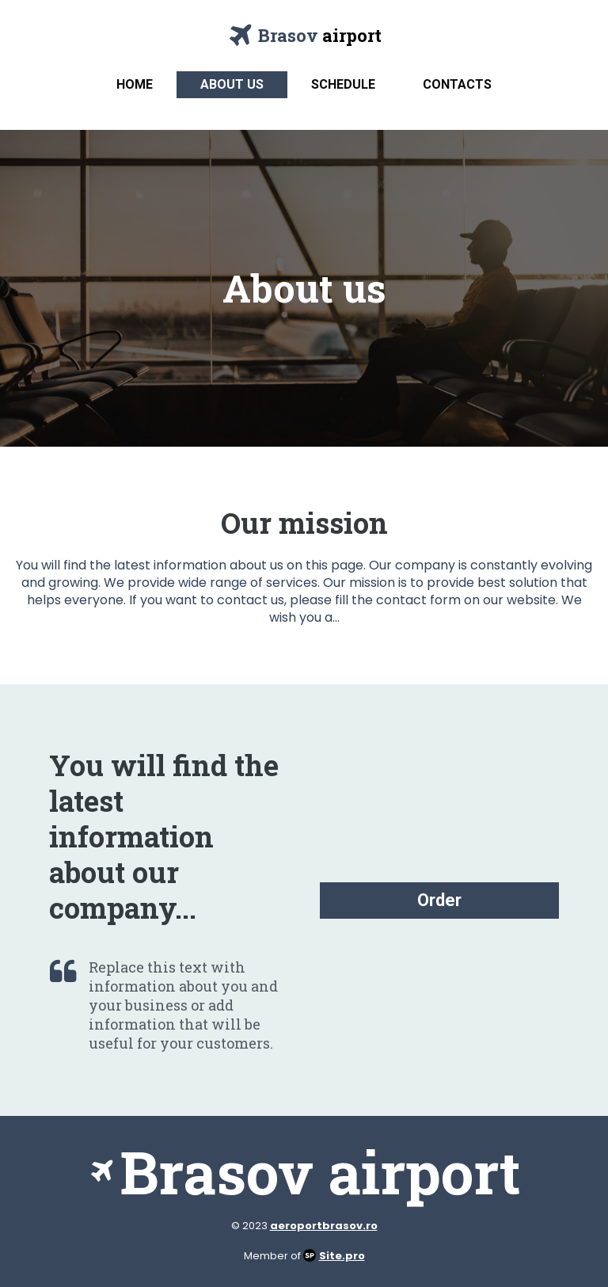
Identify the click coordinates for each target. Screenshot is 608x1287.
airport (352, 35)
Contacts (457, 84)
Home (134, 84)
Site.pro (342, 1255)
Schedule (343, 84)
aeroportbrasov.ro (324, 1225)
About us (232, 84)
